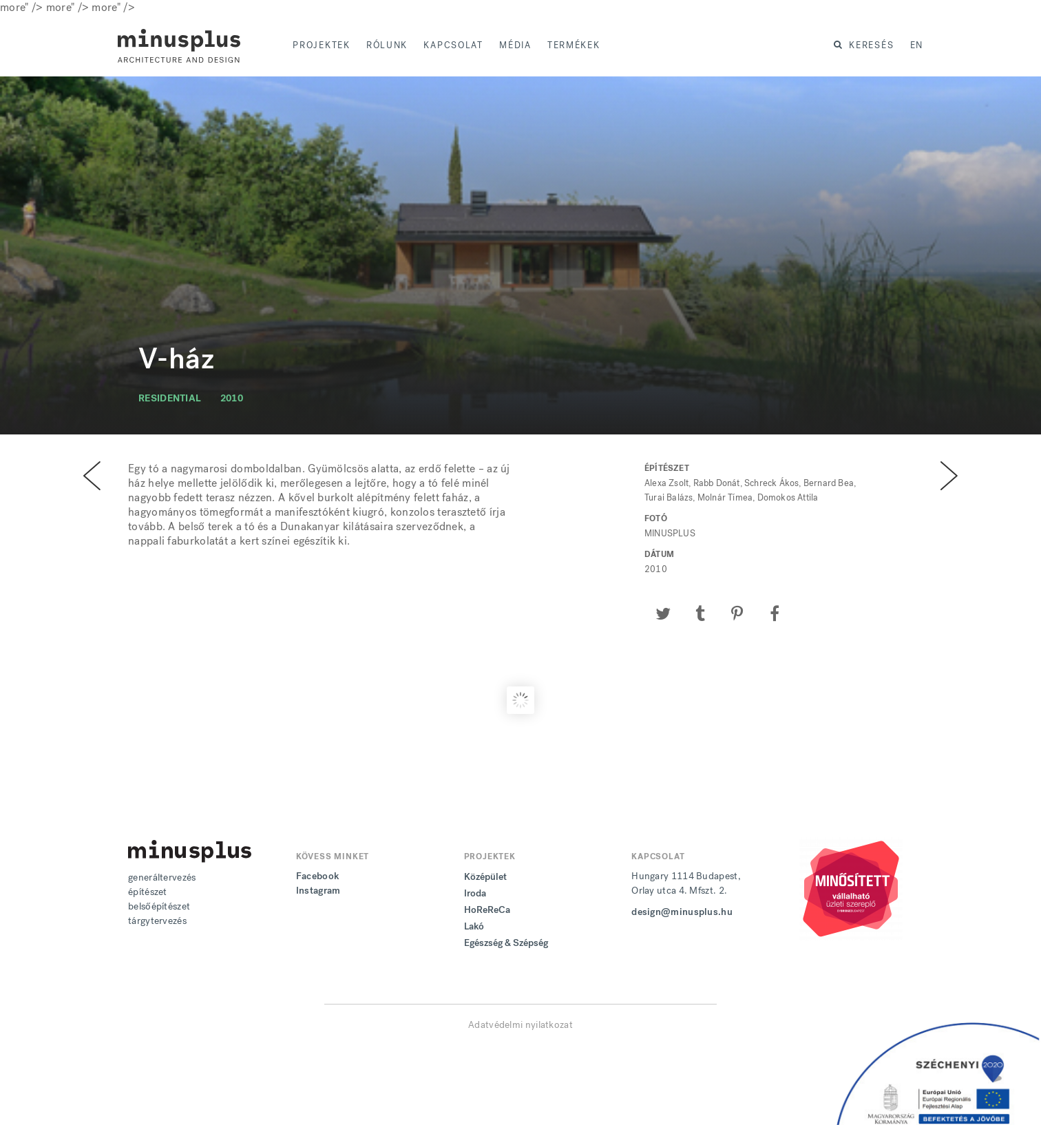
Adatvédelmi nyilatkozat (520, 1024)
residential (169, 398)
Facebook (317, 876)
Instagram (318, 890)
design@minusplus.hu (682, 911)
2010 (231, 398)
